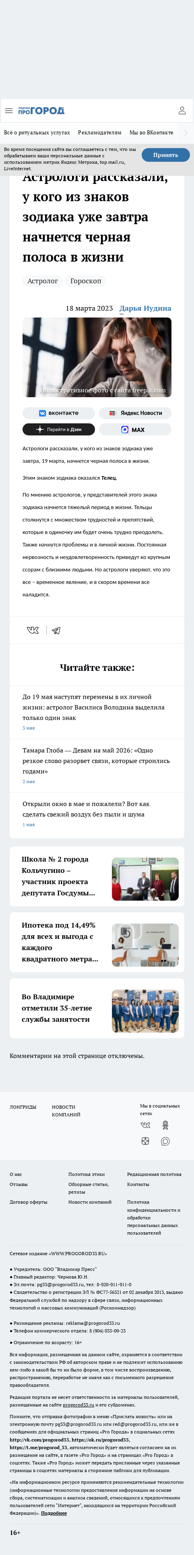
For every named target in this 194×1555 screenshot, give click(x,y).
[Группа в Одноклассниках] (165, 1125)
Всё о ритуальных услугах (37, 132)
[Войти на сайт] (182, 111)
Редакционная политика (154, 1174)
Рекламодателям (100, 132)
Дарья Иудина (145, 308)
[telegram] (59, 630)
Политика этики (86, 1174)
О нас (16, 1174)
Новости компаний (89, 1202)
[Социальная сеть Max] (135, 429)
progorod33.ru (78, 1405)
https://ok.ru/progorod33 (100, 1440)
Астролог (42, 280)
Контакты (138, 1184)
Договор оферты (28, 1202)
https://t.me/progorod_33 (38, 1447)
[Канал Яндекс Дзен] (59, 429)
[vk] (34, 630)
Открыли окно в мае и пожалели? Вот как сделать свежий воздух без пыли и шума (97, 815)
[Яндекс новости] (135, 413)
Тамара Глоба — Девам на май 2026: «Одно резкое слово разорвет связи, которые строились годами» (97, 766)
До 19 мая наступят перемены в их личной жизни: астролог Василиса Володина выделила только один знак (97, 713)
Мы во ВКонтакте (151, 132)
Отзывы (19, 1184)
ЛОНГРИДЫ (23, 1107)
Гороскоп (85, 280)
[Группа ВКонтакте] (59, 413)
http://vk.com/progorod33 (39, 1440)
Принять (165, 155)
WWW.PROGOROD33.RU (78, 1253)
